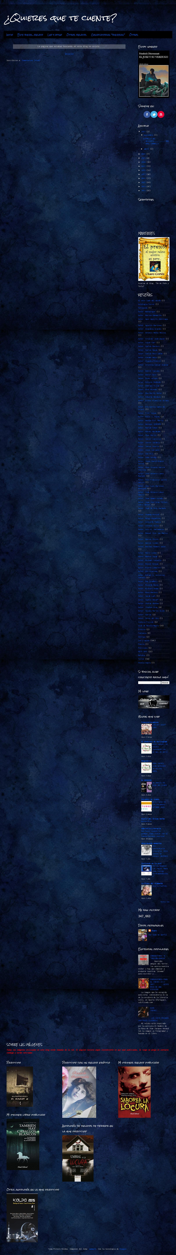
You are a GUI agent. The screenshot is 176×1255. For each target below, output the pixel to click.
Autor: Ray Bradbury (148, 581)
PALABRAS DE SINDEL (150, 799)
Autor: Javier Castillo (149, 439)
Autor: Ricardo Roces (148, 585)
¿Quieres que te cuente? (61, 17)
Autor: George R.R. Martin (151, 420)
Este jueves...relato (30, 34)
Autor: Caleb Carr (146, 343)
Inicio (9, 34)
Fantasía (142, 633)
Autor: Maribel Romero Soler (152, 547)
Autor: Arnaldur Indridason (151, 339)
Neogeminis (146, 761)
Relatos (141, 655)
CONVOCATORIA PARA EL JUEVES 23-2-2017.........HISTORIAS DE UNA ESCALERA (159, 984)
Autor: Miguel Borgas (148, 564)
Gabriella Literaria (151, 828)
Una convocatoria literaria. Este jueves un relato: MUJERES (160, 851)
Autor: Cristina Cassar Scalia (153, 365)
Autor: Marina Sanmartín (150, 315)
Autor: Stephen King (148, 607)
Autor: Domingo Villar (149, 386)
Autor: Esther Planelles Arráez (153, 400)
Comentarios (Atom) (31, 60)
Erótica (141, 629)
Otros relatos (76, 34)
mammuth (92, 1249)
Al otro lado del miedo (149, 301)
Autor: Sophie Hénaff (148, 600)
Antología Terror (146, 304)
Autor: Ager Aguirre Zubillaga (153, 319)
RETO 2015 (142, 651)
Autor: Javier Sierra (148, 446)
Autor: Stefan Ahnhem (148, 603)
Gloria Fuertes (159, 886)
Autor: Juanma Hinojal (149, 514)
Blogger (123, 1249)
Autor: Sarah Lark (146, 596)
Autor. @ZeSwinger (146, 312)
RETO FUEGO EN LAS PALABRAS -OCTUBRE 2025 (159, 804)
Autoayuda (142, 308)
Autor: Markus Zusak (148, 556)
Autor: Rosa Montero (148, 592)
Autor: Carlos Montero (149, 346)
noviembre (149, 135)
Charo (154, 931)
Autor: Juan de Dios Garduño (152, 508)
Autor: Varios (144, 615)
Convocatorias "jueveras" (108, 34)
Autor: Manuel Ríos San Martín (153, 533)
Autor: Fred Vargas (147, 413)
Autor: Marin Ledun (147, 553)
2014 (143, 186)
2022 (143, 154)
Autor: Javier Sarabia (149, 442)
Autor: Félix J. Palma (149, 417)
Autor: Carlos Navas (148, 350)
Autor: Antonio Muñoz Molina (152, 333)
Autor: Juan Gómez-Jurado (150, 498)
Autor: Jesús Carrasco (149, 450)
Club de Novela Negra (148, 626)
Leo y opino (55, 34)
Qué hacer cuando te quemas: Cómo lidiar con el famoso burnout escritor (154, 833)
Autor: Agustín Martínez (150, 325)
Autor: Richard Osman (148, 589)
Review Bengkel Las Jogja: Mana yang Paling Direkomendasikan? (160, 871)
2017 (143, 174)
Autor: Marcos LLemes (148, 543)
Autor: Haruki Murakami (149, 431)
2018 (143, 170)
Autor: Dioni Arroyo (148, 378)
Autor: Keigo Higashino (149, 518)
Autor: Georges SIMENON (149, 424)
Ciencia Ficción (145, 622)
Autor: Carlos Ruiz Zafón (150, 354)
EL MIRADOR (146, 780)
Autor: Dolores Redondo (149, 382)
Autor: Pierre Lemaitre (149, 568)
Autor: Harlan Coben (148, 428)
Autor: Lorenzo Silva (148, 526)
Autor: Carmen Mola (147, 357)
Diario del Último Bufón (153, 819)
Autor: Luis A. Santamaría (151, 529)
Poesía (141, 644)
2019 (143, 166)
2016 (143, 178)
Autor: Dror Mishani (148, 389)
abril (147, 149)
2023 (143, 131)
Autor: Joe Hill (145, 454)
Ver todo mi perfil (158, 935)
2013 (143, 190)
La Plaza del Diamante (152, 883)
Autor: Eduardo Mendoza (149, 397)
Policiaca (142, 648)
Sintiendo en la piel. (152, 863)
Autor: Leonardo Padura (149, 522)
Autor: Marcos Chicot (148, 539)
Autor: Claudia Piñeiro (149, 361)
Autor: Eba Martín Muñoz (150, 393)
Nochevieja (146, 821)
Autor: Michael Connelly (150, 560)
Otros (133, 34)
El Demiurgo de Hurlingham (154, 742)
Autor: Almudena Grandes (150, 329)
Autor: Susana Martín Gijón (151, 611)
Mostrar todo (165, 902)
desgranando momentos (151, 843)
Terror (141, 659)
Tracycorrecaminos (150, 722)
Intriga (141, 637)
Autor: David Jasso (147, 375)
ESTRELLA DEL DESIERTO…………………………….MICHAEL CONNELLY (156, 141)
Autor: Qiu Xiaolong (148, 571)
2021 (143, 158)
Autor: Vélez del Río (148, 618)
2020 (143, 162)
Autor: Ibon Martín (147, 435)
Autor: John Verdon (147, 457)
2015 (143, 182)
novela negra (144, 663)
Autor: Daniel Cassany (149, 371)
